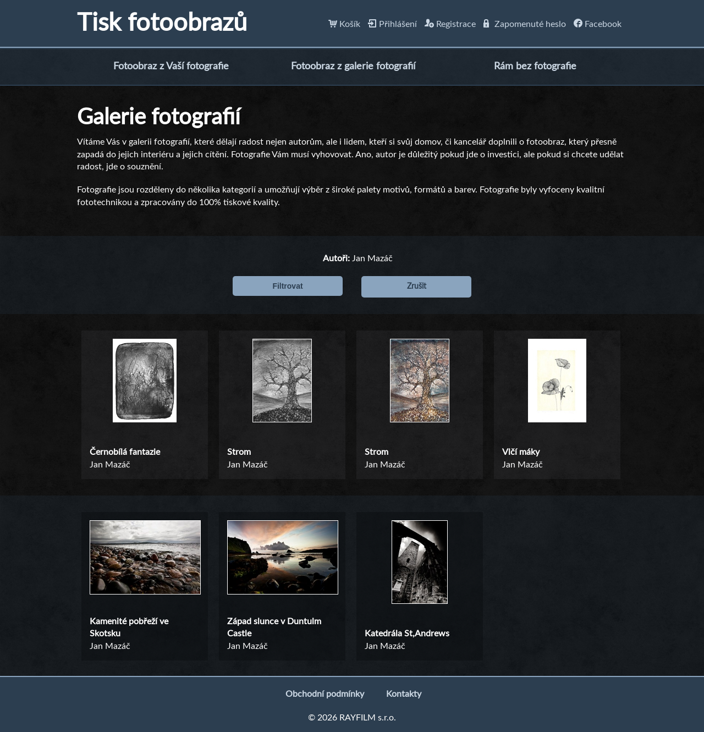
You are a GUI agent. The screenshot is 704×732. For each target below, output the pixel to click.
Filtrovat (287, 286)
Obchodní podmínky (324, 694)
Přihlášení (392, 24)
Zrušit (416, 286)
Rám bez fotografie (535, 66)
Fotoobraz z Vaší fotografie (171, 66)
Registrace (450, 24)
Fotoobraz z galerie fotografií (353, 66)
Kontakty (403, 694)
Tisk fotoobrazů (162, 23)
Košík (344, 24)
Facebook (598, 24)
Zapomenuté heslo (524, 24)
